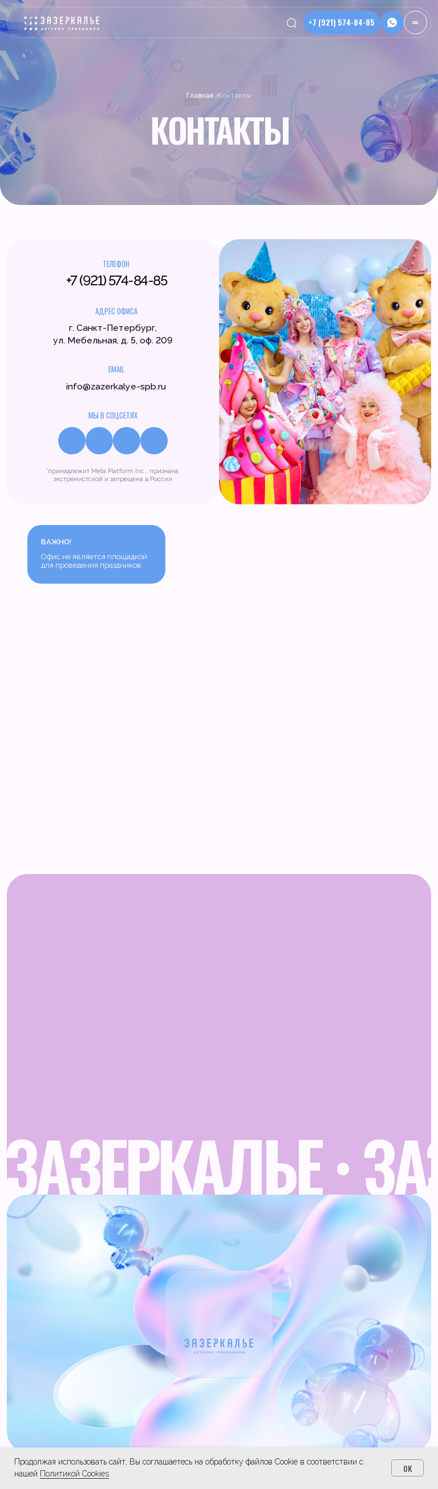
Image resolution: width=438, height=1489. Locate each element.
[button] (392, 22)
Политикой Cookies (74, 1473)
